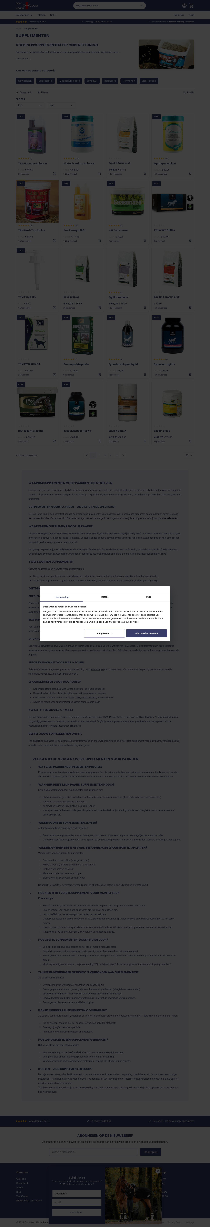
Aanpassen (104, 633)
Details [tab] (105, 596)
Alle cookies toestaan (146, 633)
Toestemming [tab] (61, 597)
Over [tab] (148, 596)
